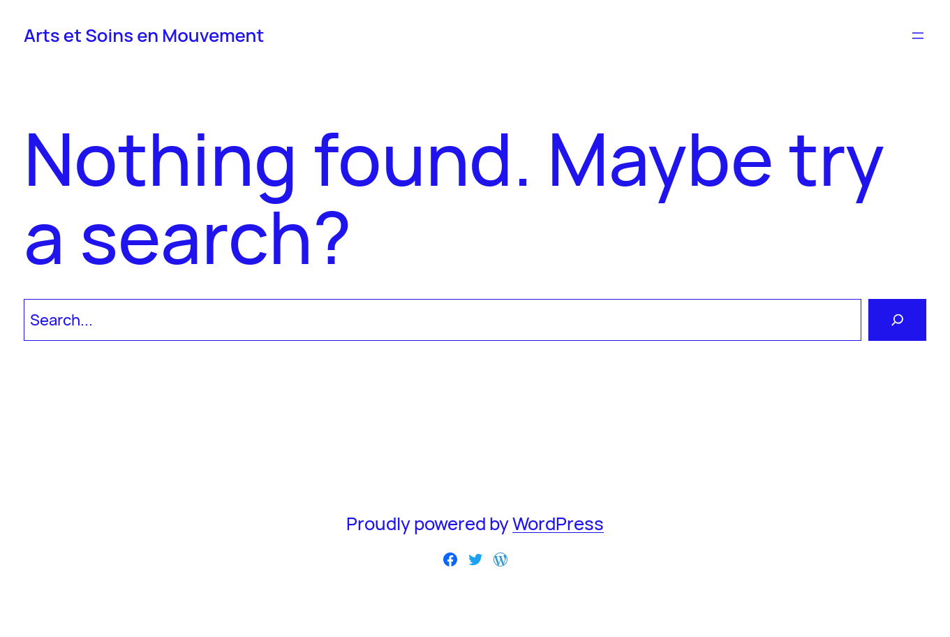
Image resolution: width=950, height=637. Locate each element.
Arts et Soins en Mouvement (144, 35)
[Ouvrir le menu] (918, 35)
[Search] (897, 319)
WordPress (558, 523)
